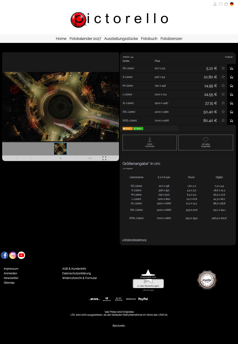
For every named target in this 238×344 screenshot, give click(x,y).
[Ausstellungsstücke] (121, 38)
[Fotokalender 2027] (85, 38)
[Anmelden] (215, 4)
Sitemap (9, 282)
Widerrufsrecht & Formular (79, 278)
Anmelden (10, 273)
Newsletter (11, 278)
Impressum (11, 268)
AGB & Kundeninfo (74, 268)
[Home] (61, 38)
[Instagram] (13, 255)
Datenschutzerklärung (76, 273)
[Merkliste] (221, 4)
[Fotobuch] (149, 38)
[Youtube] (21, 255)
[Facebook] (4, 255)
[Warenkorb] (226, 4)
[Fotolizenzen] (171, 38)
